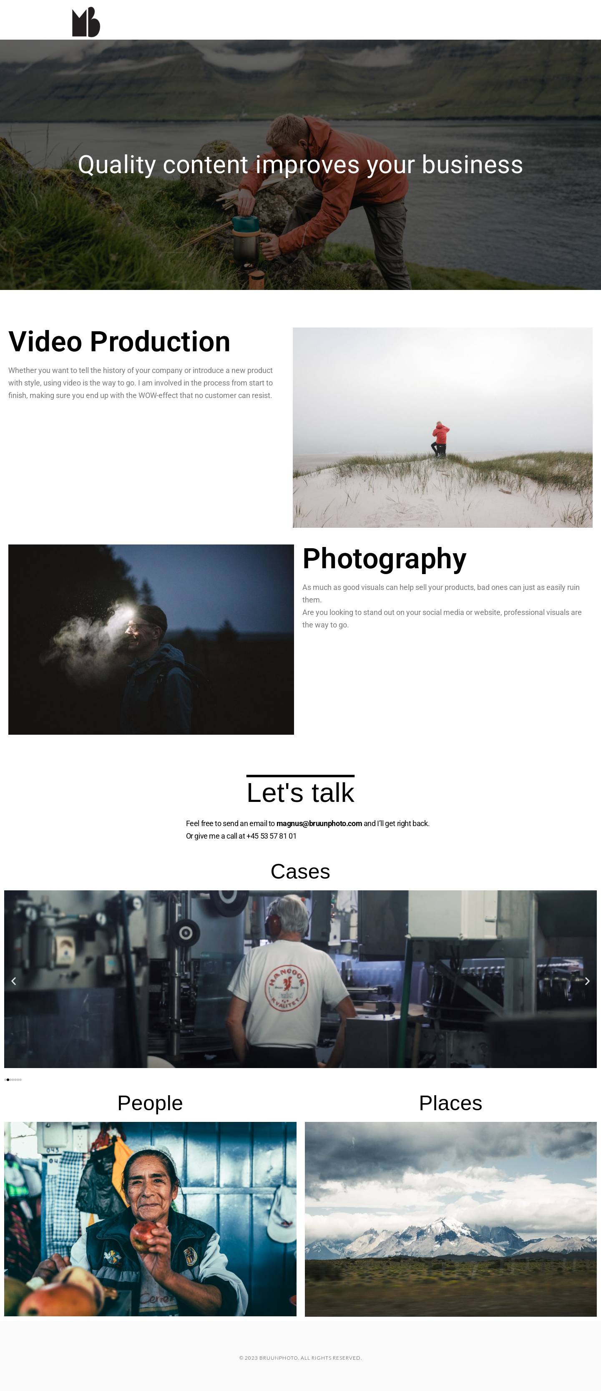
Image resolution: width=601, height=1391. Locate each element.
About (522, 6)
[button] (13, 981)
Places (451, 1103)
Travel (479, 6)
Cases (438, 6)
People (150, 1103)
